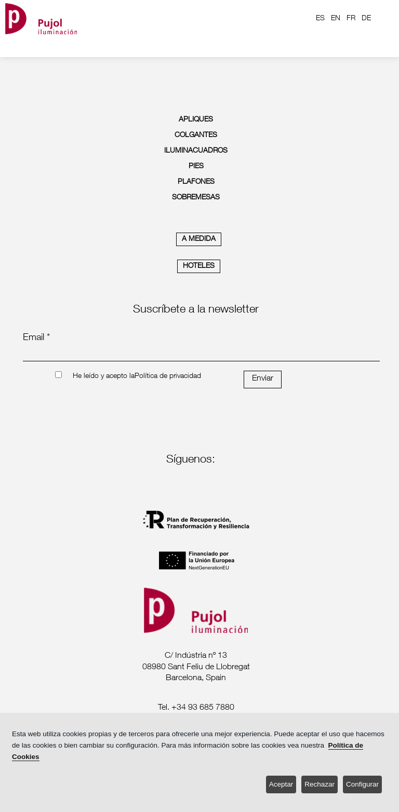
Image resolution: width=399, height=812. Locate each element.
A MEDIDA (199, 239)
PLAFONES (196, 182)
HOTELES (199, 266)
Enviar (262, 379)
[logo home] (41, 18)
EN (335, 18)
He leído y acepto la (104, 376)
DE (366, 18)
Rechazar (319, 784)
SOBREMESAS (196, 197)
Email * (36, 338)
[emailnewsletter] (201, 354)
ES (320, 18)
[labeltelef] (196, 708)
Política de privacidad (168, 376)
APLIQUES (196, 120)
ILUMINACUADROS (196, 151)
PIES (196, 166)
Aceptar (281, 784)
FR (351, 18)
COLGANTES (196, 135)
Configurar (362, 784)
